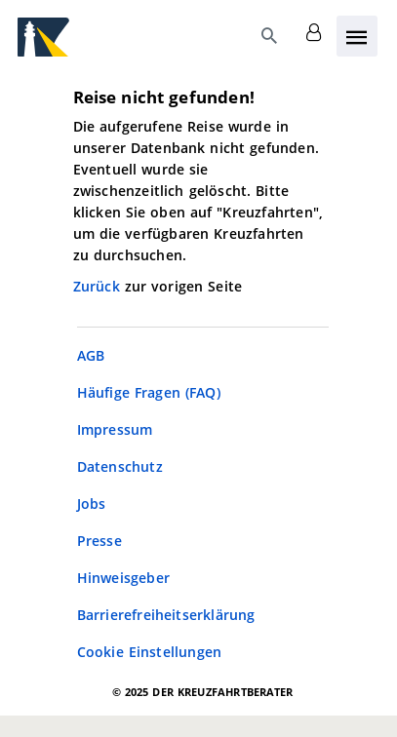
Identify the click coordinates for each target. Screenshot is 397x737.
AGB (91, 355)
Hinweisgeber (123, 577)
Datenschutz (120, 466)
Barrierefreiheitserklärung (166, 614)
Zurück (99, 286)
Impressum (115, 429)
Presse (99, 540)
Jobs (91, 503)
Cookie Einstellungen (149, 651)
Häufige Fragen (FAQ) (148, 392)
